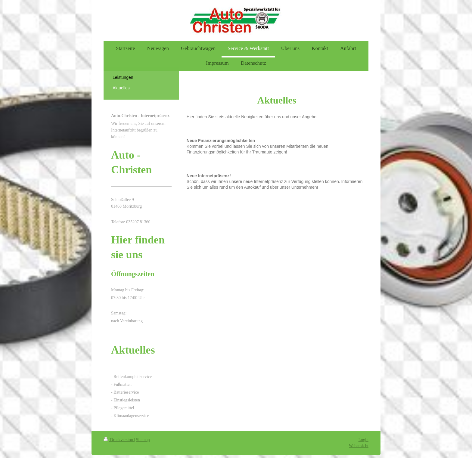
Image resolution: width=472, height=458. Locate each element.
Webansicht (358, 446)
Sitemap (143, 440)
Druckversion (119, 440)
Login (363, 440)
